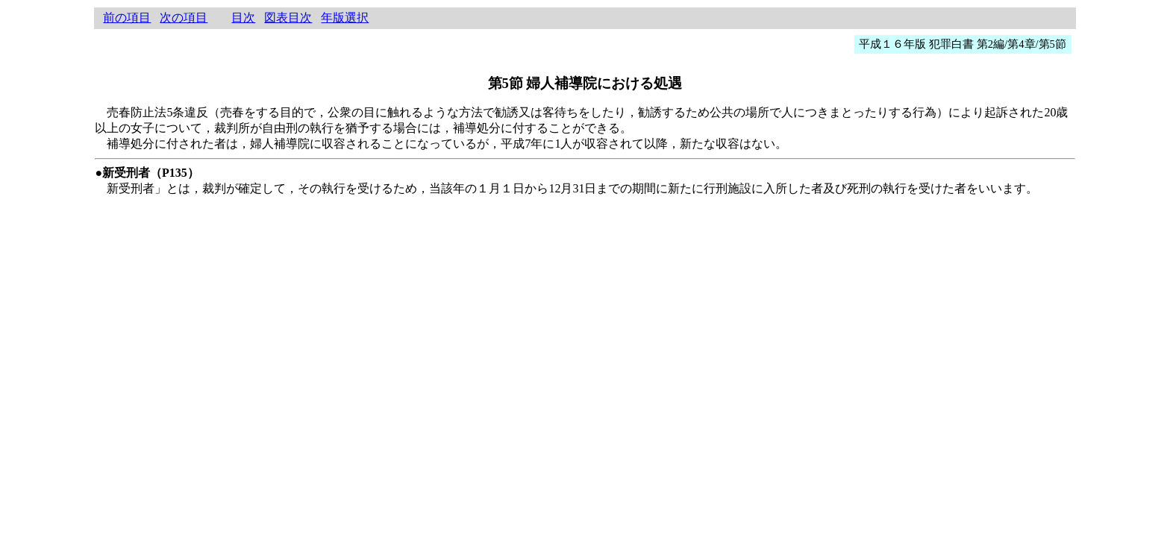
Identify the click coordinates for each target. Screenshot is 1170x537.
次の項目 (183, 17)
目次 (243, 17)
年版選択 (345, 17)
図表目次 (288, 17)
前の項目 (127, 17)
